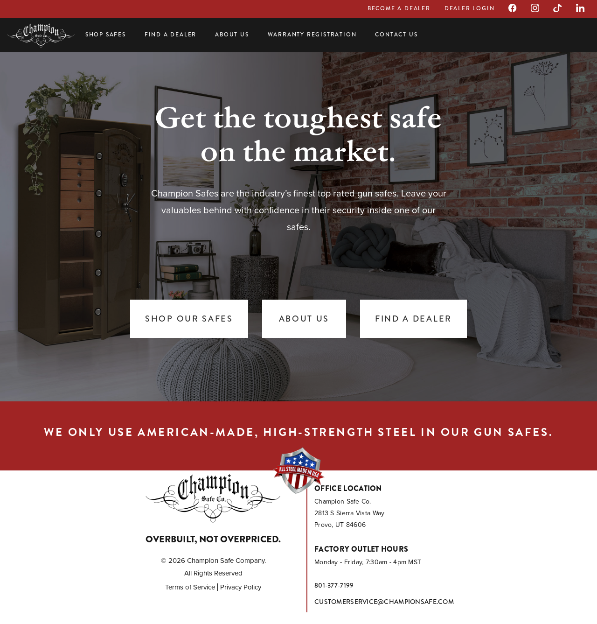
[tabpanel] (298, 224)
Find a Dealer (170, 35)
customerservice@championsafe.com (384, 601)
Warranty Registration (312, 35)
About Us (232, 35)
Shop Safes (105, 35)
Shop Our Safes (189, 319)
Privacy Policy (240, 587)
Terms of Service (190, 587)
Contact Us (396, 35)
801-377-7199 (334, 585)
